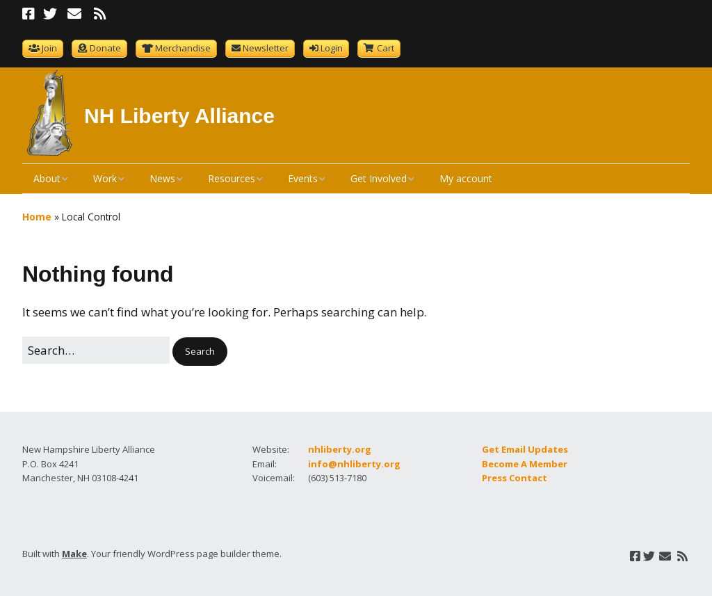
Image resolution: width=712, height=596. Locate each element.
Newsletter (266, 48)
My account (465, 178)
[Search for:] (96, 350)
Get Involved (378, 178)
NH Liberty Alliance (179, 115)
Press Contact (514, 478)
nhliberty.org (339, 449)
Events (303, 178)
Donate (105, 48)
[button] (199, 351)
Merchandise (183, 48)
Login (332, 48)
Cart (385, 48)
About (46, 178)
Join (49, 48)
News (162, 178)
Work (105, 178)
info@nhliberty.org (354, 464)
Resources (231, 178)
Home (36, 216)
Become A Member (524, 464)
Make (74, 553)
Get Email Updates (525, 449)
